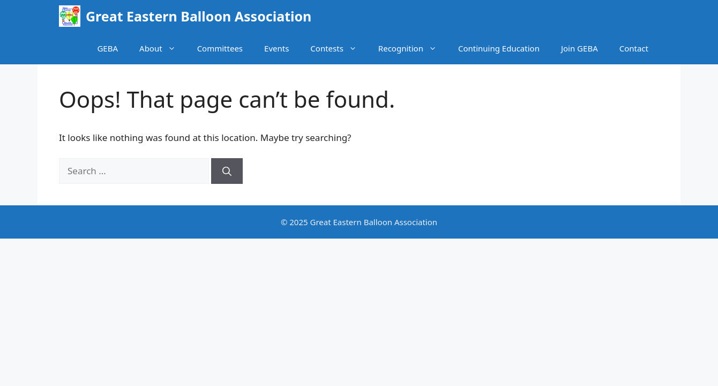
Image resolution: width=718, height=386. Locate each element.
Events (276, 48)
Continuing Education (499, 48)
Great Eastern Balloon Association (198, 16)
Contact (633, 48)
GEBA (107, 48)
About (162, 48)
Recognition (412, 48)
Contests (339, 48)
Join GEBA (579, 48)
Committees (220, 48)
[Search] (227, 171)
